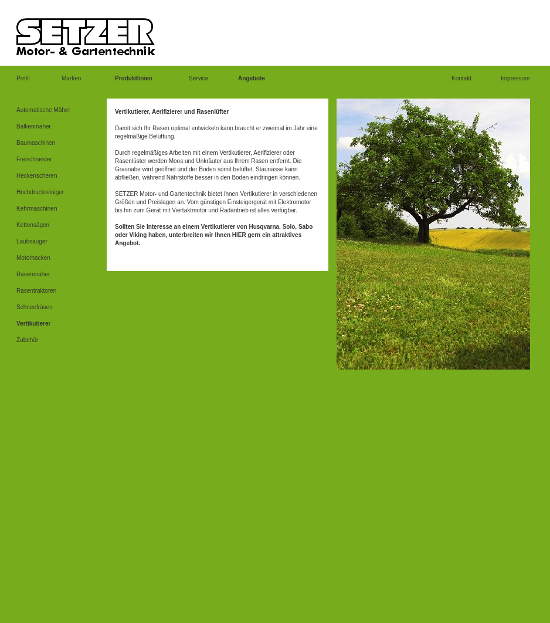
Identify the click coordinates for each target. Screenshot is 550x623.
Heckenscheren (36, 175)
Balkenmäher (33, 126)
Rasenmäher (33, 274)
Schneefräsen (34, 307)
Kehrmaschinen (36, 208)
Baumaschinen (35, 143)
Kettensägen (32, 225)
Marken (71, 78)
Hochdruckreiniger (40, 192)
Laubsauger (31, 241)
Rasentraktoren (36, 290)
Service (198, 78)
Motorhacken (33, 258)
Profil (23, 78)
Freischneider (34, 159)
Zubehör (27, 340)
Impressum (515, 78)
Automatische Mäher (43, 110)
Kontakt (461, 78)
